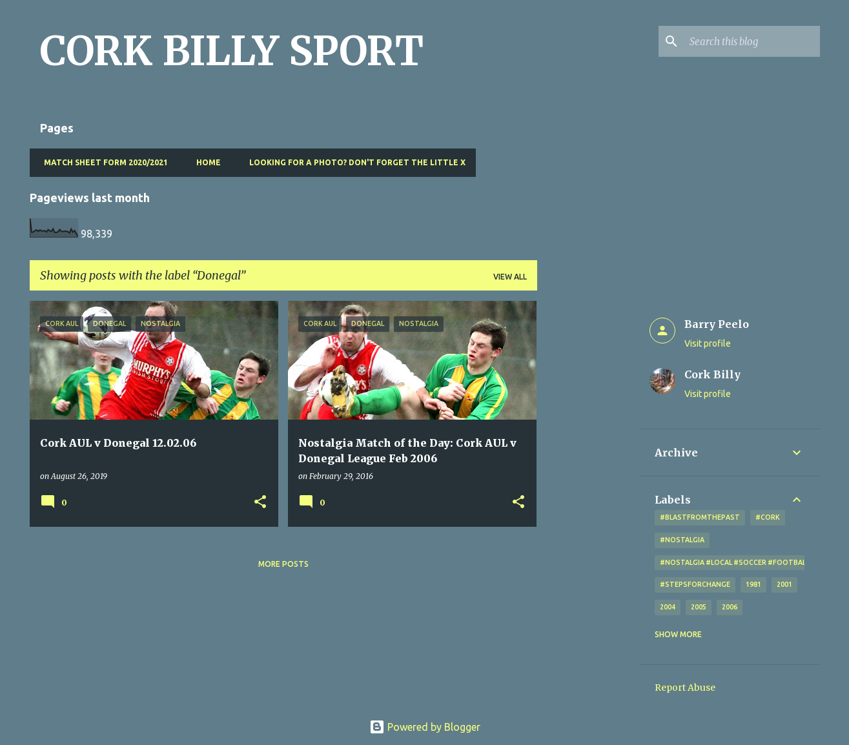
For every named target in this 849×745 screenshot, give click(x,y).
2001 (784, 584)
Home (204, 162)
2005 (698, 607)
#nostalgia (682, 540)
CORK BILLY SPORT (232, 51)
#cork (767, 517)
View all (510, 276)
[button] (260, 502)
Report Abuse (685, 687)
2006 (729, 607)
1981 (753, 584)
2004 (667, 607)
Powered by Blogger (424, 727)
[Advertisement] (588, 494)
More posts (283, 564)
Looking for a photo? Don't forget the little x (353, 162)
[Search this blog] (752, 41)
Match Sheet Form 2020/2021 (102, 162)
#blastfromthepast (700, 517)
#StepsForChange (695, 584)
